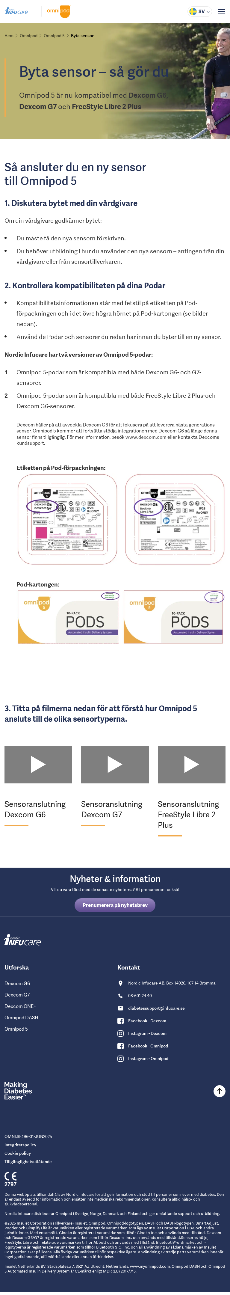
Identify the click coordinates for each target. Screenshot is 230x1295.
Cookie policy (17, 1156)
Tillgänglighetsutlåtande (28, 1164)
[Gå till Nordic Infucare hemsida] (16, 12)
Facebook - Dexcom (147, 1023)
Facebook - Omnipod (148, 1049)
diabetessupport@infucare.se (156, 1011)
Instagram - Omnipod (148, 1061)
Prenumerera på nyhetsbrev (115, 908)
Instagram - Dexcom (147, 1036)
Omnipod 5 (16, 1032)
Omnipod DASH (21, 1020)
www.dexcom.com (146, 440)
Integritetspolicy (20, 1147)
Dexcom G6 (17, 986)
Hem (8, 35)
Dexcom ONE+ (20, 1009)
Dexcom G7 (17, 998)
